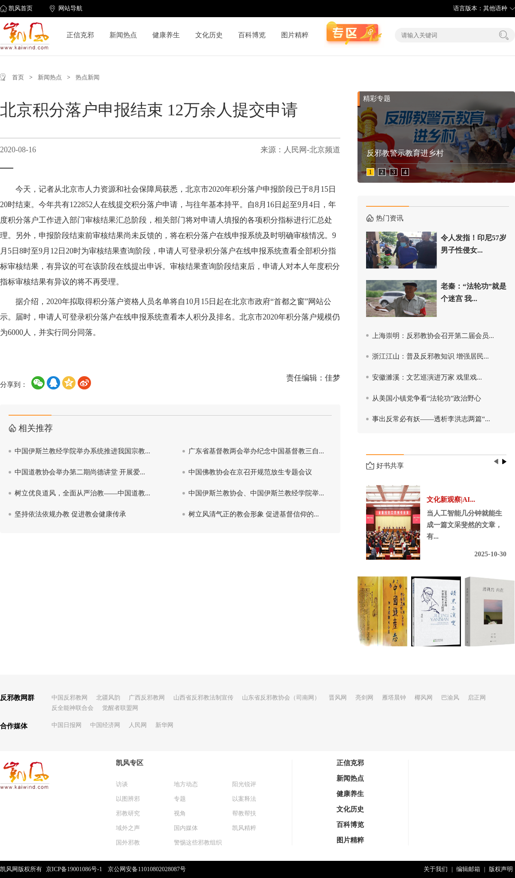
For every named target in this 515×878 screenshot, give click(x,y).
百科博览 (252, 35)
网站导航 (70, 8)
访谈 (122, 784)
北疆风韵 (108, 697)
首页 (18, 77)
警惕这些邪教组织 (198, 842)
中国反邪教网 (70, 697)
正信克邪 (80, 35)
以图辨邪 (128, 799)
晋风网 (338, 697)
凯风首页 (21, 8)
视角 (180, 813)
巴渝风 (450, 697)
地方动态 (186, 784)
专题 (180, 799)
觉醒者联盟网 (120, 708)
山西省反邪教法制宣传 (203, 697)
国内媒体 (186, 828)
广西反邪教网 (147, 697)
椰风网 (424, 697)
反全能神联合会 (73, 708)
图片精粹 (295, 35)
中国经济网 (105, 725)
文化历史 (209, 35)
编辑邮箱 (468, 869)
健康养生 (166, 35)
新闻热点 (123, 35)
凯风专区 (129, 762)
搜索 (504, 35)
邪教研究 (128, 813)
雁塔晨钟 (394, 697)
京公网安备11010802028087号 (146, 869)
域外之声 (128, 828)
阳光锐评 (244, 784)
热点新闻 (88, 77)
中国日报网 (67, 725)
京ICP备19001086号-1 (74, 869)
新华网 (164, 725)
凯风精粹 (244, 828)
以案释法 (244, 799)
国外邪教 (128, 842)
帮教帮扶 (244, 813)
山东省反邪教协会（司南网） (281, 697)
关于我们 (436, 869)
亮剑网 (364, 697)
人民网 (138, 725)
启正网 (477, 697)
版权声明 (501, 869)
